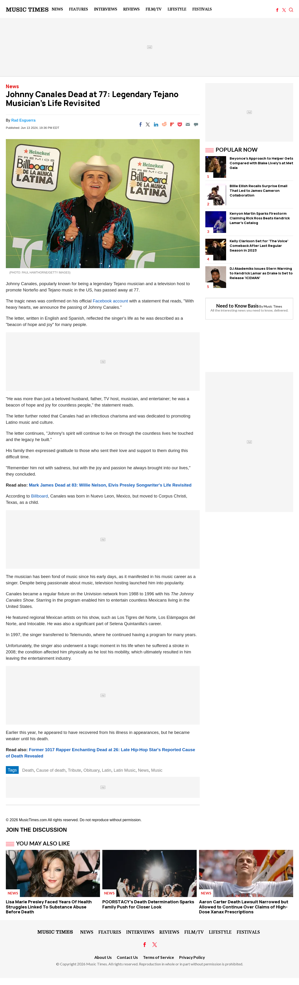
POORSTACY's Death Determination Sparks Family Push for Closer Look (148, 904)
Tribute (74, 770)
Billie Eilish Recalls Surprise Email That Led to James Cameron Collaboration (258, 190)
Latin (106, 770)
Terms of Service (158, 957)
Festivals (202, 9)
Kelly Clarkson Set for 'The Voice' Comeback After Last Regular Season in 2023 (259, 245)
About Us (103, 957)
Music (156, 770)
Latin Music (125, 770)
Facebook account (110, 300)
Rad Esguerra (23, 120)
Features (78, 9)
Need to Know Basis (237, 305)
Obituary (91, 770)
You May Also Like (43, 843)
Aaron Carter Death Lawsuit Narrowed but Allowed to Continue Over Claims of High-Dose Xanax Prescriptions (243, 907)
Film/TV (153, 9)
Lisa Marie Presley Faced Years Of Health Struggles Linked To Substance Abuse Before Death (49, 907)
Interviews (105, 9)
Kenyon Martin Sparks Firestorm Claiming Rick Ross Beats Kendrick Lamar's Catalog (260, 218)
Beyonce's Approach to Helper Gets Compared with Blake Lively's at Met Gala (261, 163)
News (57, 9)
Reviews (131, 9)
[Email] (188, 124)
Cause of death (50, 770)
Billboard (39, 496)
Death (28, 770)
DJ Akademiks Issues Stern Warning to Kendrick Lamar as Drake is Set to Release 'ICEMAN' (261, 273)
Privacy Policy (192, 957)
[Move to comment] (196, 124)
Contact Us (127, 957)
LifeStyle (176, 9)
